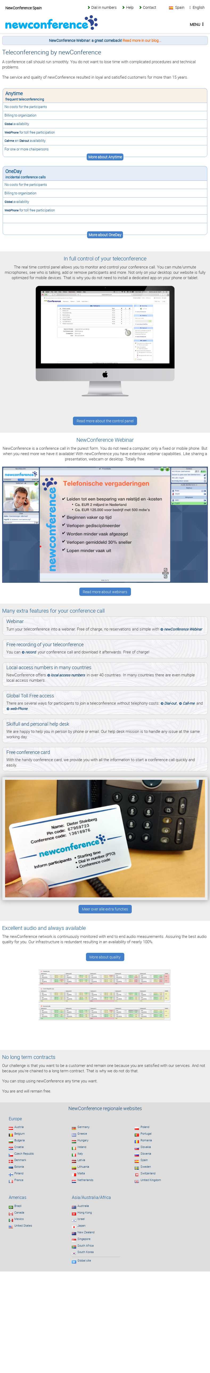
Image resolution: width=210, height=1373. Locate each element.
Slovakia (146, 1147)
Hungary (82, 1140)
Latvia (81, 1160)
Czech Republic (24, 1153)
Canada (19, 1212)
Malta (81, 1173)
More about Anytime (105, 157)
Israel (81, 1219)
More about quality (105, 957)
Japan (81, 1225)
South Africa (85, 1245)
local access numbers (68, 675)
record (30, 652)
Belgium (19, 1133)
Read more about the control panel (105, 421)
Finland (18, 1173)
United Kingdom (151, 1180)
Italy (80, 1153)
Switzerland (148, 1173)
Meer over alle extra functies (105, 909)
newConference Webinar (183, 629)
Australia (83, 1206)
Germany (83, 1127)
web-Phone (18, 708)
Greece (82, 1133)
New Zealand (85, 1232)
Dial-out (24, 141)
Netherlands (85, 1180)
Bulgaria (19, 1140)
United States (23, 1225)
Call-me (9, 141)
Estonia (19, 1167)
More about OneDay (105, 234)
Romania (146, 1140)
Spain (144, 1160)
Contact (149, 7)
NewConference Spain (23, 7)
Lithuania (83, 1167)
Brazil (17, 1206)
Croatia (19, 1147)
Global (9, 124)
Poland (145, 1127)
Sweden (146, 1167)
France (18, 1180)
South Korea (85, 1252)
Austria (19, 1127)
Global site (84, 1260)
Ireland (81, 1147)
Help (130, 7)
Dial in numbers (104, 7)
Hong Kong (84, 1212)
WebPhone (12, 132)
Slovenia (146, 1153)
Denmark (20, 1160)
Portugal (146, 1133)
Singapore (83, 1239)
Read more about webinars (105, 591)
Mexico (19, 1219)
